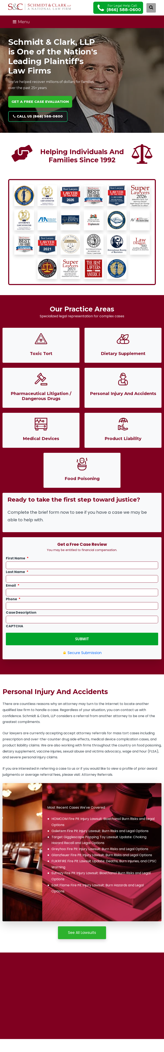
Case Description (21, 613)
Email (12, 585)
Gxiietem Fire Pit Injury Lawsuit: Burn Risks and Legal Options (100, 829)
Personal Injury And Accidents (123, 393)
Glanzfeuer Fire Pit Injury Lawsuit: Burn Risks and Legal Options (101, 853)
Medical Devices (41, 438)
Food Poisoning (82, 478)
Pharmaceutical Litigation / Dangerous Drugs (41, 396)
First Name (17, 558)
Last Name (17, 572)
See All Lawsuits (82, 931)
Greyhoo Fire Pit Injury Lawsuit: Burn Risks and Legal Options (99, 847)
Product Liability (123, 438)
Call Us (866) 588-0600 (38, 116)
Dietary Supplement (123, 353)
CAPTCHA (14, 626)
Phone (13, 599)
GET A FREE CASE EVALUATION (40, 102)
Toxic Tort (41, 353)
